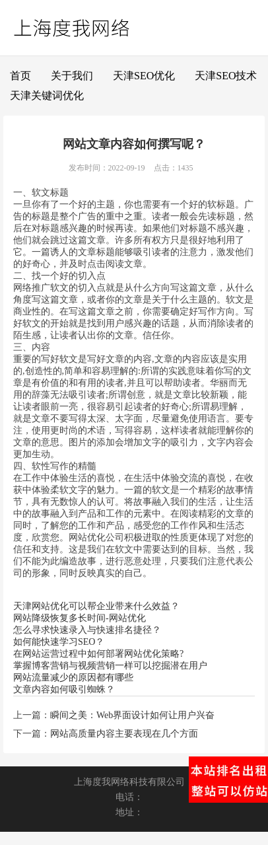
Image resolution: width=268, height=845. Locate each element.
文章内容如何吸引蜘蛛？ (64, 689)
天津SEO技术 (226, 75)
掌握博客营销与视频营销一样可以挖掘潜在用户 (110, 666)
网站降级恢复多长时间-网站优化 (79, 618)
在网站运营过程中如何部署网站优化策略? (98, 654)
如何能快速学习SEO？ (58, 642)
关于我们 (72, 75)
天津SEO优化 (144, 75)
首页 (20, 75)
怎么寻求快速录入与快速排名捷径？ (87, 630)
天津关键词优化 (47, 95)
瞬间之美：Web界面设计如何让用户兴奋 (132, 715)
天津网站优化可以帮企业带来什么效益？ (96, 606)
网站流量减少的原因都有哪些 (73, 677)
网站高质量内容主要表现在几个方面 (124, 734)
